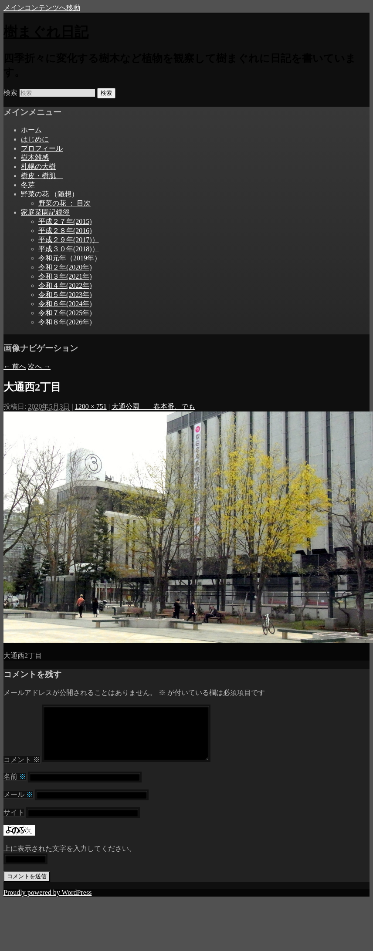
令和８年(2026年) (65, 322)
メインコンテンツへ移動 (41, 7)
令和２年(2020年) (65, 267)
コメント (21, 770)
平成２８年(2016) (65, 230)
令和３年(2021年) (65, 276)
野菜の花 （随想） (49, 194)
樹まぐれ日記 (45, 32)
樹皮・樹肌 (42, 175)
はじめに (35, 139)
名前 (14, 787)
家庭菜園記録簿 (45, 212)
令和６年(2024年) (65, 303)
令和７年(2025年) (65, 313)
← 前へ (14, 366)
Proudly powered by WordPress (47, 903)
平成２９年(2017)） (68, 239)
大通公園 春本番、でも (153, 406)
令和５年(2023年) (65, 294)
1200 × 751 (91, 406)
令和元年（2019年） (69, 258)
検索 (10, 92)
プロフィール (42, 148)
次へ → (39, 366)
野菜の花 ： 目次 (64, 203)
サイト (13, 822)
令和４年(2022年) (65, 285)
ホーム (31, 130)
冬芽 (28, 185)
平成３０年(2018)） (68, 249)
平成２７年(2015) (65, 221)
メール (18, 805)
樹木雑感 (35, 157)
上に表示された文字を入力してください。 (69, 859)
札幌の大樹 (38, 166)
